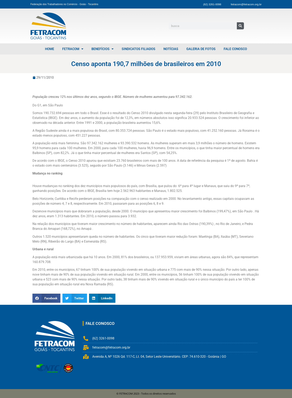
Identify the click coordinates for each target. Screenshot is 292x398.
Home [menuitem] (49, 49)
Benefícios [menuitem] (102, 49)
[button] (46, 298)
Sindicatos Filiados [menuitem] (138, 49)
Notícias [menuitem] (170, 49)
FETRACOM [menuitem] (72, 49)
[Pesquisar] (240, 25)
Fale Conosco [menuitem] (235, 49)
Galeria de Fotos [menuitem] (201, 49)
